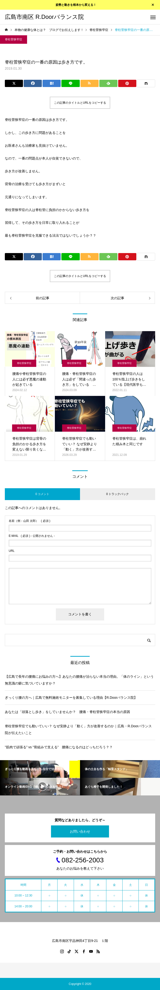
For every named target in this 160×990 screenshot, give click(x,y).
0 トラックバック (117, 494)
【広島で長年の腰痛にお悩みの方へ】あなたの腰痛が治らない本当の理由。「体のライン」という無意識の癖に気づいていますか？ (79, 680)
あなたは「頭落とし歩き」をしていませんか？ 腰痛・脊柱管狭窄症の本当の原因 (67, 712)
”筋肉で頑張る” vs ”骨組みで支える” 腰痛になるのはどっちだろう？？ (59, 747)
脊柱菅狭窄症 (13, 39)
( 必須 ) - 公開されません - (32, 535)
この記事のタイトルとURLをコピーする (80, 102)
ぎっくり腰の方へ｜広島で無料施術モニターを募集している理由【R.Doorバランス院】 (71, 697)
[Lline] (70, 83)
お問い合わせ (80, 831)
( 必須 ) (29, 520)
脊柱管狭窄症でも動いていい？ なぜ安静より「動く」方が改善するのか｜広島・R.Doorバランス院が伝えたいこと (78, 729)
